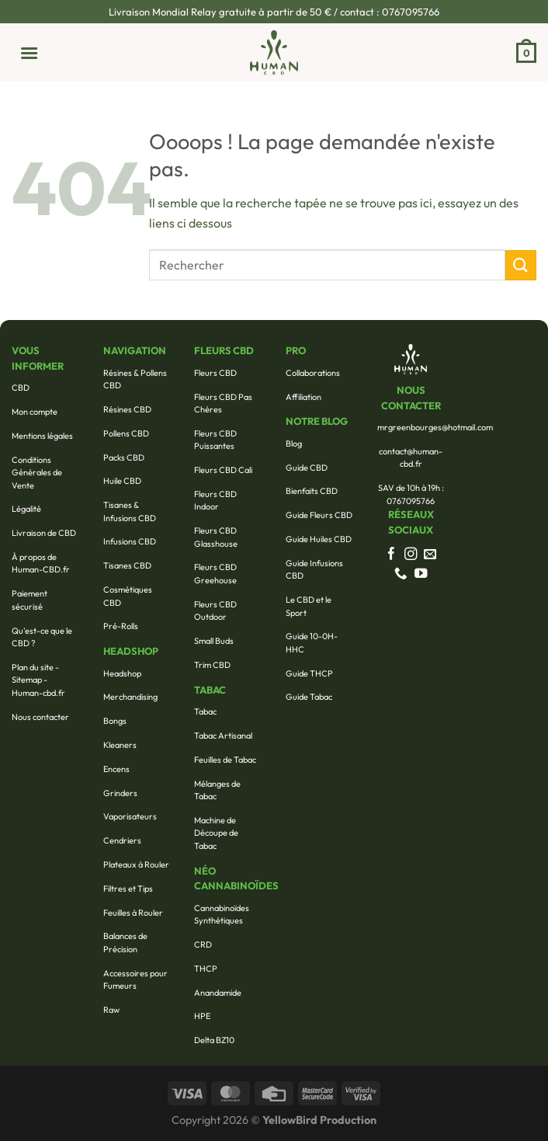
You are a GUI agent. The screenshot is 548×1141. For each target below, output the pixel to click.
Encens (116, 769)
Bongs (115, 720)
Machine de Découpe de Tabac (216, 833)
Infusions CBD (129, 541)
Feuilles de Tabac (225, 759)
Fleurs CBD (215, 372)
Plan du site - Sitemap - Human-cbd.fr (38, 680)
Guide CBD (307, 467)
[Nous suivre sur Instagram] (411, 555)
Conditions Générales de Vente (37, 472)
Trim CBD (212, 664)
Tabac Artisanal (223, 735)
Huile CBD (122, 480)
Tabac (205, 711)
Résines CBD (127, 409)
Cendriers (122, 840)
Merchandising (130, 696)
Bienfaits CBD (312, 490)
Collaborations (313, 372)
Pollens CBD (126, 433)
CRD (203, 944)
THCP (205, 968)
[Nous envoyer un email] (430, 555)
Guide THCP (309, 673)
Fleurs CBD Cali (223, 469)
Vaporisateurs (130, 816)
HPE (202, 1016)
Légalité (26, 508)
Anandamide (217, 992)
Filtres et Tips (128, 888)
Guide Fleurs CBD (319, 515)
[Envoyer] (520, 265)
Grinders (120, 793)
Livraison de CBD (44, 532)
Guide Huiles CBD (319, 539)
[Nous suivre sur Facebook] (391, 555)
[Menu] (25, 52)
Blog (294, 443)
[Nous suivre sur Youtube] (421, 574)
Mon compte (34, 411)
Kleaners (120, 744)
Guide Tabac (309, 696)
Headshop (122, 673)
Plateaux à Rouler (136, 864)
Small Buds (214, 640)
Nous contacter (40, 716)
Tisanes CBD (127, 565)
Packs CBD (123, 457)
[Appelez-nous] (401, 574)
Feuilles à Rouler (133, 912)
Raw (111, 1009)
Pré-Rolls (120, 626)
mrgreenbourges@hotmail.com (435, 427)
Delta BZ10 (214, 1040)
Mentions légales (42, 435)
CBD (20, 387)
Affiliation (303, 396)
